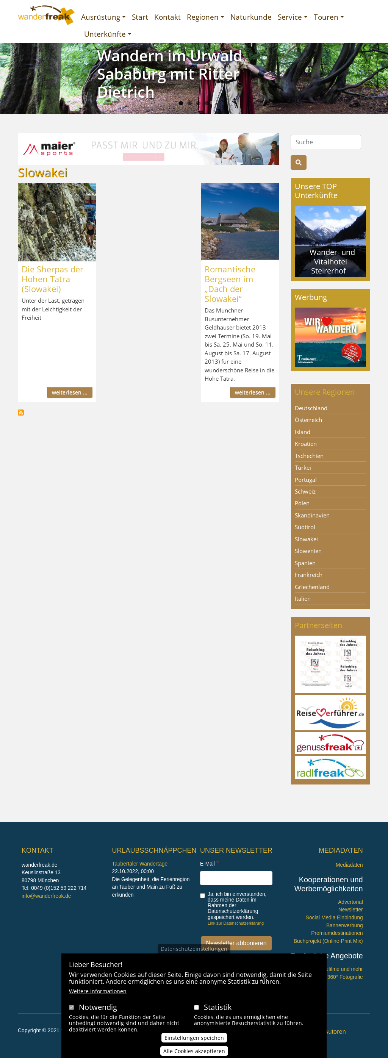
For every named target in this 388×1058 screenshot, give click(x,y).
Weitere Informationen (98, 991)
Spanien (305, 563)
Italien (303, 598)
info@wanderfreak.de (46, 896)
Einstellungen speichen (194, 1037)
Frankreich (308, 574)
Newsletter (350, 910)
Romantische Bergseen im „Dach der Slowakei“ (230, 283)
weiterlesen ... (70, 392)
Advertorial (350, 902)
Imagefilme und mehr (338, 969)
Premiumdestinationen (337, 933)
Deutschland (311, 408)
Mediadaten (349, 865)
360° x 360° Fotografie (337, 977)
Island (302, 432)
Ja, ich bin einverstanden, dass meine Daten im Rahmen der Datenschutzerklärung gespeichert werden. (237, 905)
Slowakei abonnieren (21, 412)
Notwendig (98, 1007)
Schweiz (305, 491)
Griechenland (312, 587)
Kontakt (167, 17)
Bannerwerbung (344, 925)
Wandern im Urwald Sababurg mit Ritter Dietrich (169, 73)
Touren (326, 17)
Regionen (203, 17)
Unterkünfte (105, 34)
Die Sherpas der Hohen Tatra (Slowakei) (52, 278)
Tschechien (309, 455)
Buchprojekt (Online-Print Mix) (328, 941)
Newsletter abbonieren (236, 943)
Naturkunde (251, 17)
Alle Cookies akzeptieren (194, 1051)
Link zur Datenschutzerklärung (236, 923)
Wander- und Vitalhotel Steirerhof (332, 261)
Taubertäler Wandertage (140, 864)
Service (290, 17)
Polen (302, 503)
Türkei (303, 467)
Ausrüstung (100, 17)
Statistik (218, 1007)
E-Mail (207, 864)
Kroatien (306, 443)
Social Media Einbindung (334, 917)
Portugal (306, 479)
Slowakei (306, 539)
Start (140, 17)
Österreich (308, 420)
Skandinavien (312, 515)
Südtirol (305, 527)
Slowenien (308, 551)
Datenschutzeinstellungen (194, 948)
